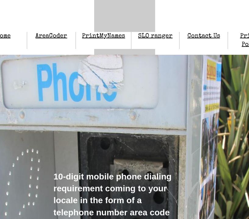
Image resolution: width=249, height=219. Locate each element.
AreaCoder (51, 36)
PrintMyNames (103, 36)
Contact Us (203, 36)
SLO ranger (155, 36)
